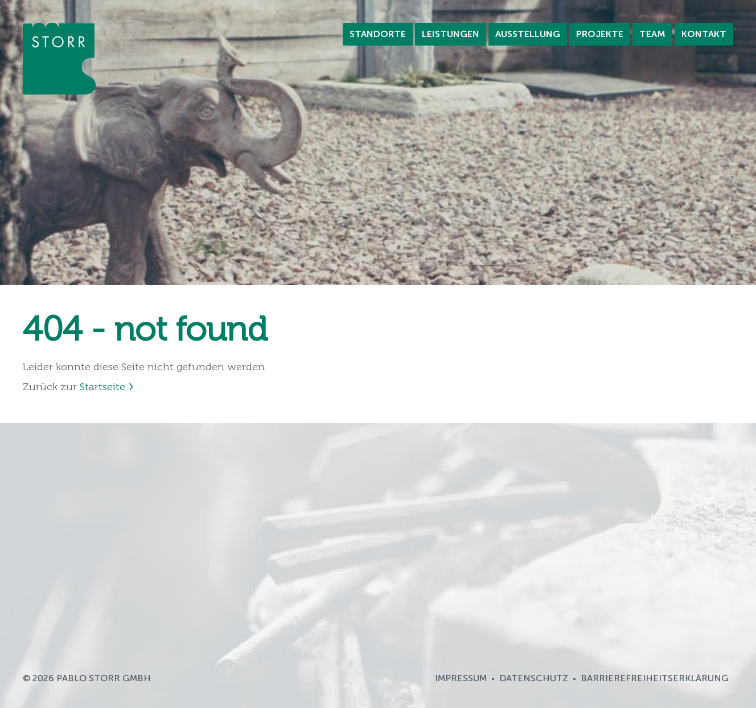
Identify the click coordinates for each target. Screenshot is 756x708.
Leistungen (450, 33)
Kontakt (703, 33)
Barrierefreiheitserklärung (655, 678)
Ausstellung (527, 33)
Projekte (599, 33)
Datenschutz (533, 678)
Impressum (461, 678)
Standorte (378, 33)
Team (652, 33)
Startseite (102, 386)
